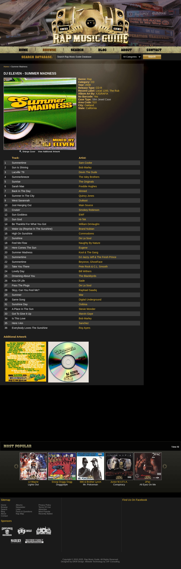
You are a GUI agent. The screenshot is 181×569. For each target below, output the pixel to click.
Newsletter (20, 507)
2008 (88, 84)
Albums (19, 505)
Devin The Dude (88, 172)
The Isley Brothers (89, 176)
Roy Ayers (84, 327)
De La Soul (85, 238)
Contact (4, 516)
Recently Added (45, 514)
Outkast (83, 200)
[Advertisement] (163, 197)
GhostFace (96, 261)
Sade (82, 280)
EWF (81, 214)
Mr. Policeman (90, 484)
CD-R (99, 87)
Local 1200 (102, 90)
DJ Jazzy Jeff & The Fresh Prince (97, 257)
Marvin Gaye (86, 313)
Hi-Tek (82, 219)
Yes (96, 96)
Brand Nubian (86, 228)
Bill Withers (85, 271)
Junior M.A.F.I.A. (119, 481)
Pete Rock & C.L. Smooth (93, 266)
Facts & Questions (24, 511)
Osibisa (83, 304)
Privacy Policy (45, 505)
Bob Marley (85, 167)
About (3, 514)
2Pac (147, 481)
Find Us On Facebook (134, 499)
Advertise (43, 509)
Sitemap (5, 499)
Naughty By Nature (89, 242)
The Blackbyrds (87, 276)
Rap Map (20, 514)
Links (18, 509)
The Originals (86, 181)
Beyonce (84, 261)
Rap (89, 79)
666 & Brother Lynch (90, 481)
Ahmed (83, 191)
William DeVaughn (89, 224)
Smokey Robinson (89, 209)
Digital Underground (90, 299)
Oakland (89, 105)
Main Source (86, 205)
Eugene (83, 247)
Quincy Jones (86, 195)
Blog (3, 511)
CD (92, 82)
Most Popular (44, 511)
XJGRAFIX (102, 93)
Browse (4, 507)
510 (94, 102)
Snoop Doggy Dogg (62, 481)
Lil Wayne (33, 481)
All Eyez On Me (148, 484)
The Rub (114, 90)
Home (6, 67)
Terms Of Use (45, 507)
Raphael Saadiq (88, 290)
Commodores (86, 233)
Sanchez (84, 323)
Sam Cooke (85, 162)
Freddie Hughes (88, 186)
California (91, 108)
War (81, 294)
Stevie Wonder (87, 309)
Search (4, 509)
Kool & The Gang (88, 252)
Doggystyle (62, 484)
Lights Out (33, 484)
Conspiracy (119, 484)
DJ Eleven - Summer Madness (30, 73)
